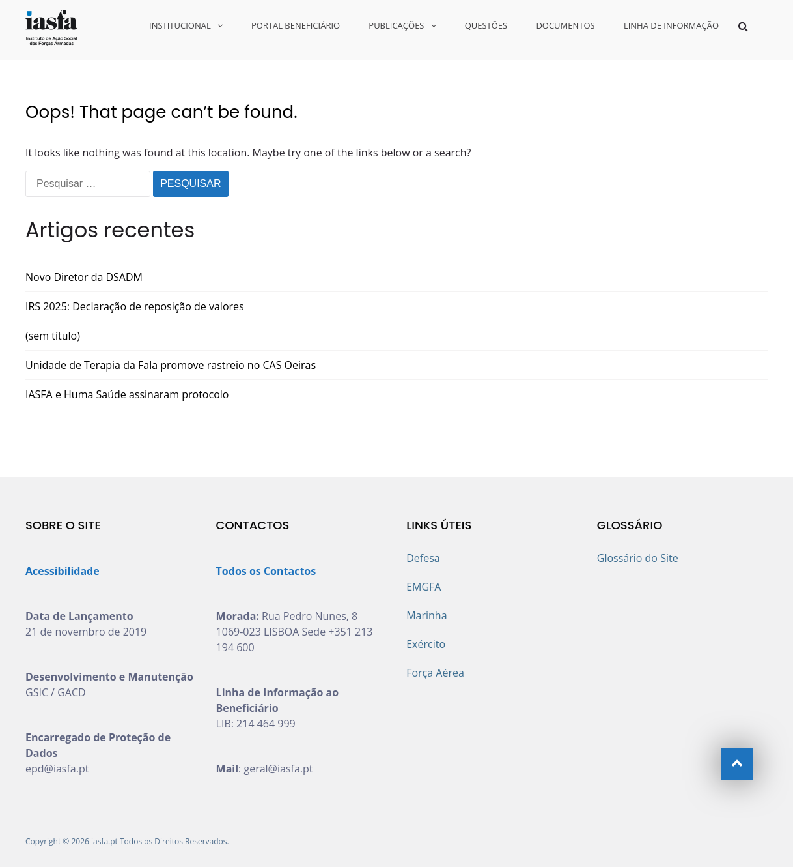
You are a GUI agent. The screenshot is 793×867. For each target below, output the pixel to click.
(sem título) (52, 336)
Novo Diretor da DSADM (84, 277)
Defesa (422, 558)
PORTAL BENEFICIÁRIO (295, 25)
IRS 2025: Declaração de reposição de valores (134, 306)
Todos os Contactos (266, 571)
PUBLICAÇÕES (396, 25)
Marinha (426, 615)
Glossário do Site (637, 558)
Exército (425, 644)
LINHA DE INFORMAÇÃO (671, 25)
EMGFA (423, 587)
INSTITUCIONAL (180, 25)
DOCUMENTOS (565, 25)
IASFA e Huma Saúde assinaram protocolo (127, 394)
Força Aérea (435, 673)
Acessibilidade (62, 571)
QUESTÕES (486, 25)
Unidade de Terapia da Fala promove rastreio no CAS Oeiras (170, 365)
